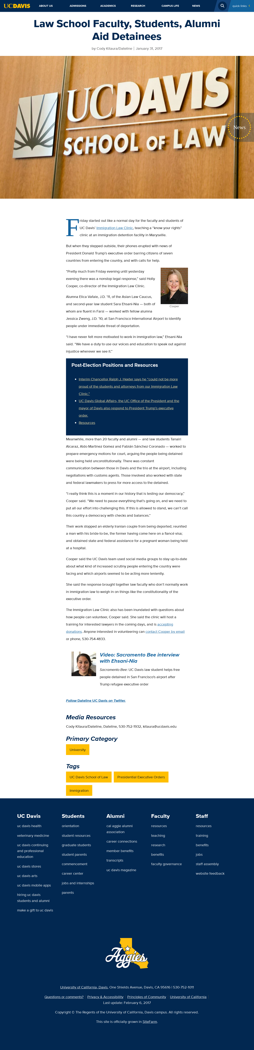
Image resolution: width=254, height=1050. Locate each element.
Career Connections (121, 841)
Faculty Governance (166, 863)
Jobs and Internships (78, 883)
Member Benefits (119, 850)
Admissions (78, 6)
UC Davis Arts (27, 875)
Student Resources (76, 835)
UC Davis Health (29, 825)
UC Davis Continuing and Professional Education (32, 850)
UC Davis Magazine (121, 869)
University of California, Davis (84, 987)
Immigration (79, 790)
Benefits (157, 854)
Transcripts (114, 860)
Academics (108, 6)
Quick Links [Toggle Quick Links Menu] (239, 6)
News (196, 6)
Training (202, 835)
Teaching (158, 835)
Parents (68, 892)
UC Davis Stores (29, 866)
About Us (46, 6)
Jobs (199, 854)
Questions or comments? (64, 996)
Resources (87, 422)
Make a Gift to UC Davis (35, 910)
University (78, 749)
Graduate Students (76, 845)
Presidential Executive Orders (141, 777)
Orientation (70, 825)
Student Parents (74, 854)
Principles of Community (146, 996)
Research (138, 6)
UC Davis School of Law (89, 777)
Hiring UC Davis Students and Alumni (33, 897)
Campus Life (170, 6)
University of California (188, 996)
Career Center (72, 873)
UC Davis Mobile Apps (34, 885)
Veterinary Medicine (33, 835)
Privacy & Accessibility (105, 996)
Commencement (74, 863)
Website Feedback (210, 873)
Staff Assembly (207, 863)
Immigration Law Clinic (114, 227)
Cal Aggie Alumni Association (119, 828)
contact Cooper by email (165, 631)
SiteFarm (150, 1021)
